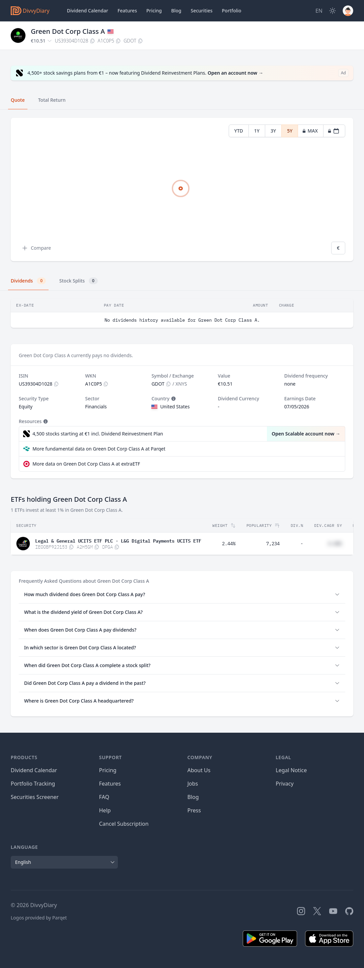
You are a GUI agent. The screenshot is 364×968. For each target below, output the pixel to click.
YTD (238, 131)
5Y (289, 131)
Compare (36, 248)
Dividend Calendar (87, 10)
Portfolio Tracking (33, 783)
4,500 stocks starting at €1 (97, 433)
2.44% (228, 544)
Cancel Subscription (124, 823)
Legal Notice (291, 770)
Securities (201, 10)
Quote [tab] (18, 100)
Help (105, 810)
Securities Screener (35, 797)
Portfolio (231, 10)
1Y (257, 131)
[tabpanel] (182, 189)
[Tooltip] (172, 398)
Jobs (193, 783)
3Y (273, 131)
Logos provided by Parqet (39, 917)
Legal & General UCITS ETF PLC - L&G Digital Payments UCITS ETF (118, 540)
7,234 (273, 544)
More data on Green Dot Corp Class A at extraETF (86, 464)
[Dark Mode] (332, 11)
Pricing (154, 10)
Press (194, 810)
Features (127, 10)
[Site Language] (319, 10)
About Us (199, 770)
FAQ (104, 797)
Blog (193, 797)
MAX (310, 131)
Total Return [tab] (52, 100)
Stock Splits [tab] (78, 280)
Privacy (284, 783)
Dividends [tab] (28, 280)
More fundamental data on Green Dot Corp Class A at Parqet (98, 449)
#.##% (335, 544)
